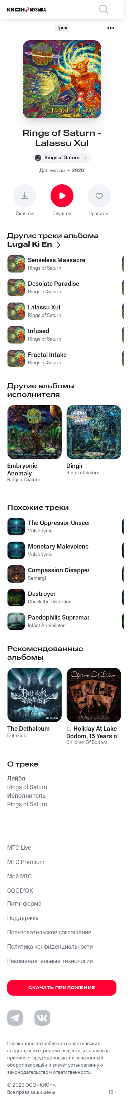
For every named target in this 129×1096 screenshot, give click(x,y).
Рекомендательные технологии (50, 961)
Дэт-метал (52, 170)
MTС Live (19, 848)
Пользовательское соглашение (49, 932)
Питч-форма (24, 904)
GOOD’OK (20, 891)
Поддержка (23, 918)
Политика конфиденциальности (50, 947)
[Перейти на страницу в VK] (42, 1018)
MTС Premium (25, 862)
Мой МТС (19, 876)
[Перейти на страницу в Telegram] (15, 1018)
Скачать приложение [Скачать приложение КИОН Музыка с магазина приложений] (61, 988)
